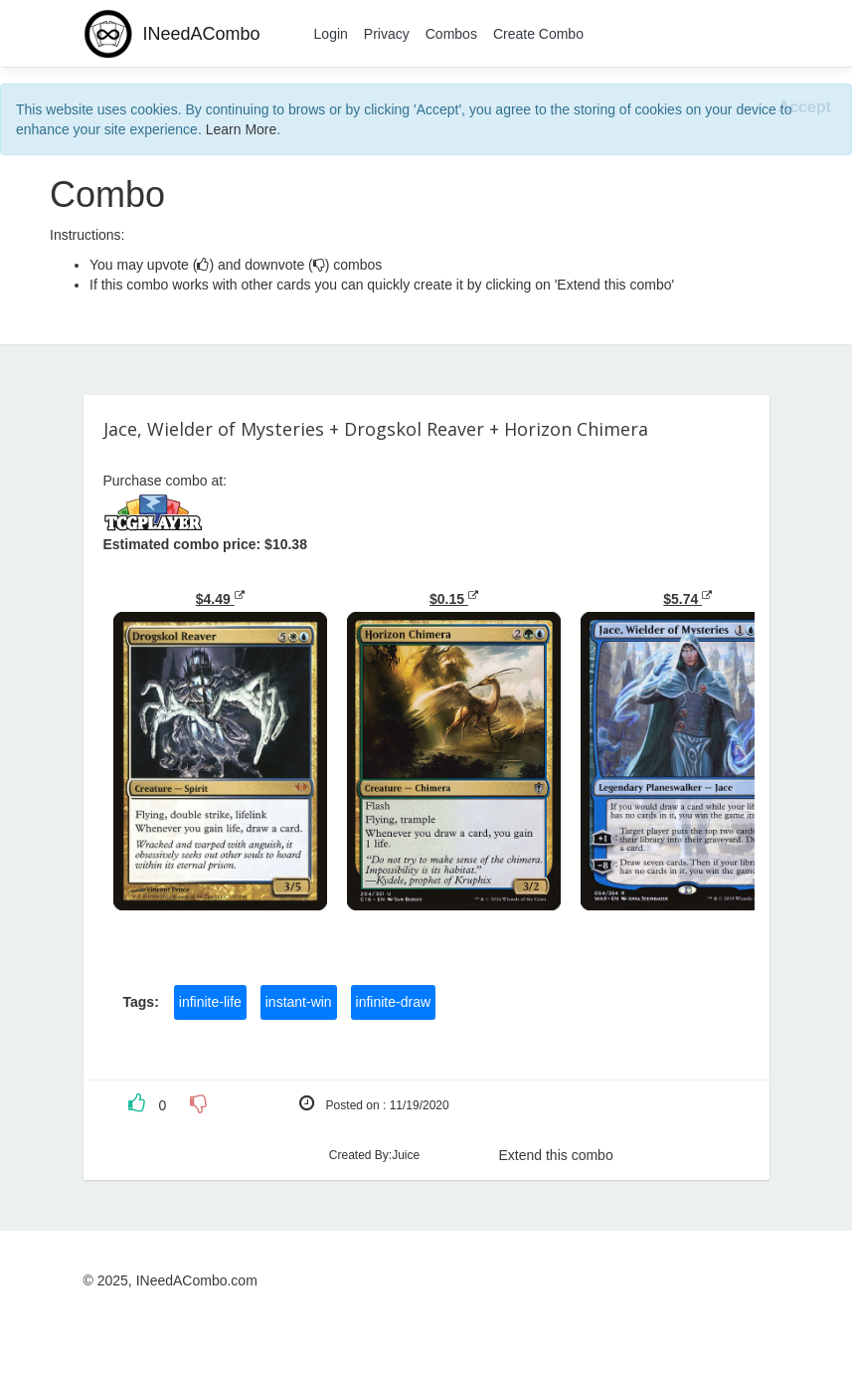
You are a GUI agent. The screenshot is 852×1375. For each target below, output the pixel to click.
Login (331, 34)
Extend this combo (556, 1155)
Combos (451, 34)
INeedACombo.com (196, 1280)
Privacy (387, 34)
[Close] (805, 108)
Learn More (241, 129)
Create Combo (538, 34)
